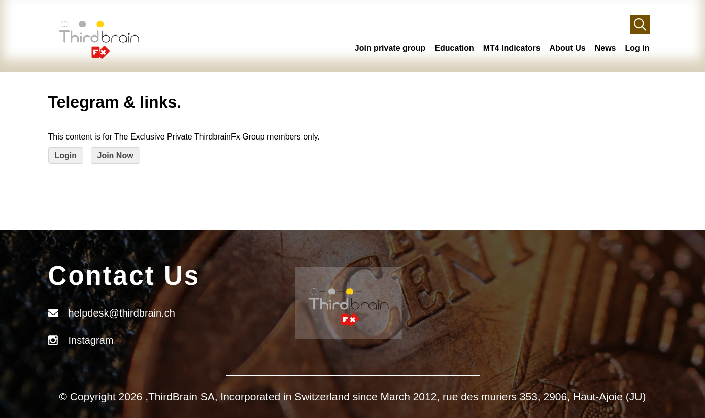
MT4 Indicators (512, 48)
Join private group (390, 48)
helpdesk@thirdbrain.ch (122, 313)
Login (66, 155)
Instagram (91, 340)
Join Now (115, 155)
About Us (568, 48)
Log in (637, 48)
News (605, 48)
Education (454, 48)
